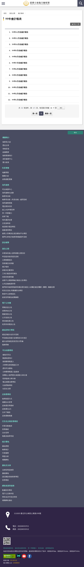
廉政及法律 (6, 465)
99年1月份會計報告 (19, 99)
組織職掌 (6, 152)
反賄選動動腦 (7, 416)
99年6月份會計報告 (19, 69)
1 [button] (41, 113)
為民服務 (5, 185)
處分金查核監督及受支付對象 (13, 341)
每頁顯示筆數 (44, 108)
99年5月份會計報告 (19, 75)
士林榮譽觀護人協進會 (11, 372)
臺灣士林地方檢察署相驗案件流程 (14, 237)
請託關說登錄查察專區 (10, 477)
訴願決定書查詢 (8, 270)
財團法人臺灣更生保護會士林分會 (15, 375)
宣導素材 (5, 429)
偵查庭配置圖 (7, 179)
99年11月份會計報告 (20, 38)
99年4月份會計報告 (19, 81)
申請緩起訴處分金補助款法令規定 (14, 338)
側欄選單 (3, 3)
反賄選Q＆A (6, 409)
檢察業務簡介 (7, 155)
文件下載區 (6, 412)
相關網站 (5, 460)
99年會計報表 (13, 18)
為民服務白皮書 (8, 193)
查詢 (80, 3)
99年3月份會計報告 (19, 87)
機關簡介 (5, 137)
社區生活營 (7, 389)
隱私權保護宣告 (8, 548)
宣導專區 (5, 480)
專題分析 (5, 456)
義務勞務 (5, 345)
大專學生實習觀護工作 (11, 365)
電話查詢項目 (7, 206)
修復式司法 (7, 355)
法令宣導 (5, 433)
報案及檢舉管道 (8, 436)
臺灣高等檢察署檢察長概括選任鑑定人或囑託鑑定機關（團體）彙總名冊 (28, 287)
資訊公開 (12, 13)
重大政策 (6, 162)
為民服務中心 (7, 159)
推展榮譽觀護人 (8, 361)
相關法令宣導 (7, 402)
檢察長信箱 (6, 196)
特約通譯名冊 (7, 220)
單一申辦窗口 (7, 213)
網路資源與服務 (8, 486)
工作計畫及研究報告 (9, 273)
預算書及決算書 (8, 263)
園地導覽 (5, 446)
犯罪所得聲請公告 (8, 324)
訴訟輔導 (5, 242)
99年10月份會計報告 (20, 44)
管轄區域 (6, 149)
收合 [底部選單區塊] (75, 132)
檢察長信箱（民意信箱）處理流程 (14, 199)
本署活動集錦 (7, 426)
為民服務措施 (7, 203)
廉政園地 (5, 473)
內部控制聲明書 (8, 277)
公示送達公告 (7, 317)
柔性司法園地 (7, 368)
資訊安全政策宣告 (20, 548)
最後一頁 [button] (48, 113)
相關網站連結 (7, 500)
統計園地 (5, 442)
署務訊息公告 (7, 307)
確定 (61, 107)
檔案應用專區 (7, 230)
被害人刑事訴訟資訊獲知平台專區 (14, 233)
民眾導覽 (5, 168)
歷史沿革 (6, 145)
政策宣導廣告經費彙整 (10, 297)
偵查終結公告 (7, 311)
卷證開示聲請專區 (8, 227)
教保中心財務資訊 (8, 294)
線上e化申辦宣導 (8, 210)
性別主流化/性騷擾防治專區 (12, 290)
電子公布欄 (6, 303)
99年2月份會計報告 (19, 93)
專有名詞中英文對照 (9, 497)
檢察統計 (5, 449)
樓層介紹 (5, 176)
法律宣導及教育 (8, 470)
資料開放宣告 (49, 548)
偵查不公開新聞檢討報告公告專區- (14, 280)
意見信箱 (41, 548)
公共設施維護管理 (8, 284)
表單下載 (5, 216)
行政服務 (5, 453)
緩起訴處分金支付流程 (10, 334)
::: (1, 2)
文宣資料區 (6, 223)
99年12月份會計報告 (20, 32)
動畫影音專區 (7, 490)
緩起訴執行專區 (8, 330)
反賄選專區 (6, 394)
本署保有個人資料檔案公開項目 (13, 253)
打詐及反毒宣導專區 (10, 421)
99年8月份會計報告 (19, 56)
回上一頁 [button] (76, 24)
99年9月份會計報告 (19, 50)
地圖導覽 (5, 172)
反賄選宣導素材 (8, 405)
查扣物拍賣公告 (8, 321)
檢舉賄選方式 (7, 399)
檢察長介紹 (7, 142)
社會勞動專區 (7, 385)
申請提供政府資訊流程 (10, 256)
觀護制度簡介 (7, 358)
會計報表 (21, 13)
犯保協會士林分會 (9, 378)
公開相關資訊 (7, 260)
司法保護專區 (7, 350)
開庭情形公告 (7, 314)
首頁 (5, 13)
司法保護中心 (7, 189)
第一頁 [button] (34, 113)
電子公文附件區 (8, 493)
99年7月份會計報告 (19, 63)
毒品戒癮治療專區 (9, 382)
